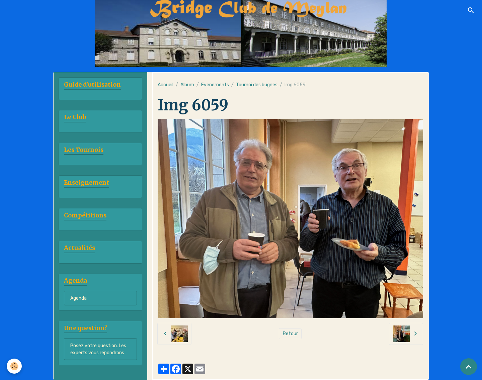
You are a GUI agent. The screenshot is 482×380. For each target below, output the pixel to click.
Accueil (165, 85)
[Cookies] (14, 366)
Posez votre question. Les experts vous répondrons (98, 349)
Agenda (78, 298)
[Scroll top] (468, 366)
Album (187, 85)
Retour (290, 334)
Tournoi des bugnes (256, 85)
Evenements (215, 85)
